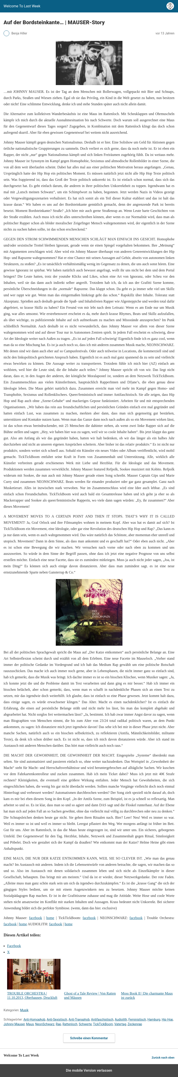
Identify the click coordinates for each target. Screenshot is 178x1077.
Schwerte (85, 1024)
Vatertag (120, 1024)
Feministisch (137, 1019)
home (50, 918)
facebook (35, 918)
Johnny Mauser (14, 1024)
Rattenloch (69, 1024)
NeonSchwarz (44, 1024)
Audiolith (121, 1019)
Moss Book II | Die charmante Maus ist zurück (147, 979)
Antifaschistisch (102, 1019)
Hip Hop (167, 1019)
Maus (30, 1024)
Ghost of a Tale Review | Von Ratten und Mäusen (90, 979)
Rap (58, 1024)
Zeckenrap (135, 1024)
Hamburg (154, 1019)
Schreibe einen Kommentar (89, 1038)
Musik (24, 1010)
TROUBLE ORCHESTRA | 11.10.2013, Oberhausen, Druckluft (33, 979)
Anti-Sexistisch (57, 1019)
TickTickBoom (103, 1024)
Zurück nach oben (163, 1057)
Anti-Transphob (79, 1019)
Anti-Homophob (34, 1019)
